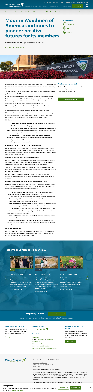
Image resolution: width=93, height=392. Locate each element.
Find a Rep (77, 6)
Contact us (35, 337)
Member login (36, 341)
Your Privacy (43, 359)
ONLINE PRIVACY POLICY (53, 359)
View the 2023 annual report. (14, 48)
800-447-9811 (50, 339)
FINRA (59, 375)
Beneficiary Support (59, 2)
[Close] (90, 387)
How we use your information (40, 346)
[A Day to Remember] (71, 279)
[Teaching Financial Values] (21, 279)
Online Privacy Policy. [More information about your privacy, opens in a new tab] (17, 390)
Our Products (43, 6)
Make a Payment (70, 2)
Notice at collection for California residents (44, 348)
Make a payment (37, 344)
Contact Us (80, 2)
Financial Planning (31, 6)
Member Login (48, 2)
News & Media (25, 12)
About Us (15, 12)
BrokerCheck (50, 377)
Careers (86, 2)
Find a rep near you (71, 99)
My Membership (66, 6)
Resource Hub (54, 6)
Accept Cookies (75, 387)
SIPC (64, 375)
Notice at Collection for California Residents (43, 364)
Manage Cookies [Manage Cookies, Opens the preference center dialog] (63, 387)
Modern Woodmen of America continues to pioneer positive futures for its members (60, 12)
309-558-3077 (40, 339)
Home (6, 12)
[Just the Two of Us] (46, 280)
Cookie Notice (36, 366)
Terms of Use (36, 359)
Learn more (71, 341)
